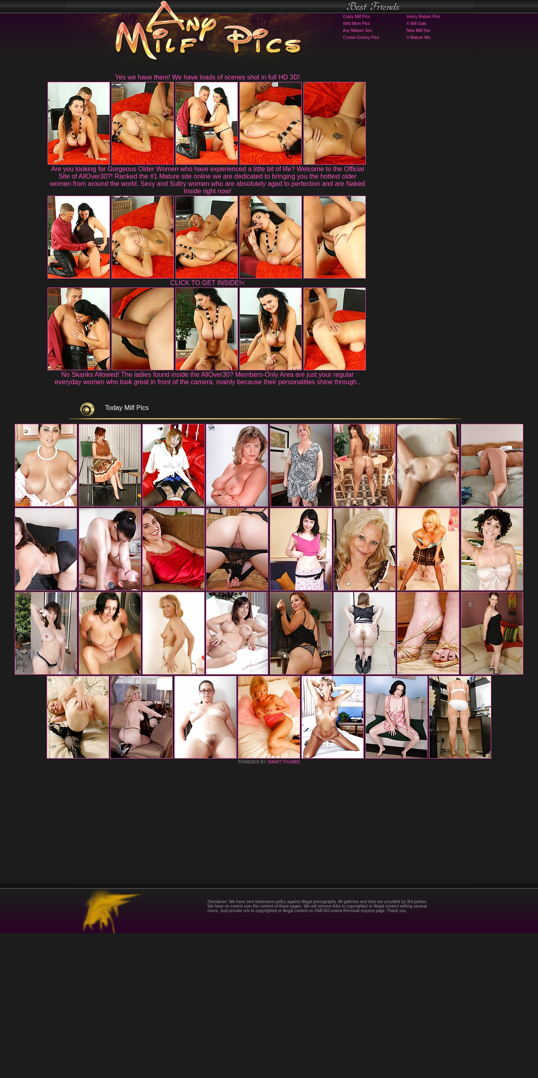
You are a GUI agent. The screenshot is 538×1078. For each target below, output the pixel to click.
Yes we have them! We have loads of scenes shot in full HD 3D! (207, 77)
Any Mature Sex (357, 30)
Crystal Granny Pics (361, 37)
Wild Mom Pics (356, 23)
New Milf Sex (418, 30)
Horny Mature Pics (423, 16)
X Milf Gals (416, 23)
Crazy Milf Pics (356, 16)
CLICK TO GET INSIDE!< (207, 282)
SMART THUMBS (283, 907)
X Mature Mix (418, 37)
